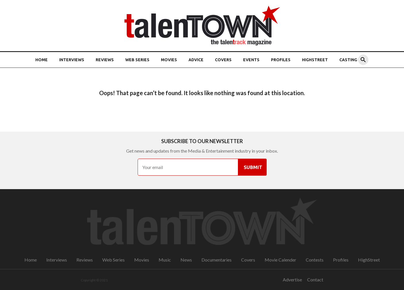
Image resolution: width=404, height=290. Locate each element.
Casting (348, 59)
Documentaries (216, 259)
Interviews (71, 59)
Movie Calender (280, 259)
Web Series (137, 59)
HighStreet (315, 59)
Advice (195, 59)
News (186, 259)
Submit (253, 167)
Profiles (281, 59)
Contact (315, 279)
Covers (223, 59)
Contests (315, 259)
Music (165, 259)
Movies (169, 59)
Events (251, 59)
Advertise (292, 279)
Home (41, 59)
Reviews (105, 59)
